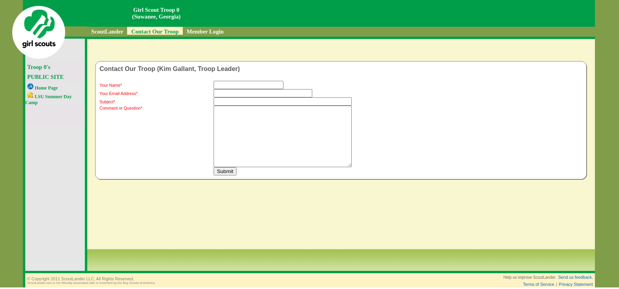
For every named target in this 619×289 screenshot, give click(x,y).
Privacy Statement (576, 284)
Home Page (42, 88)
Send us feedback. (575, 277)
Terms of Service (538, 284)
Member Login (205, 31)
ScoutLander (107, 31)
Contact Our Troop (154, 31)
